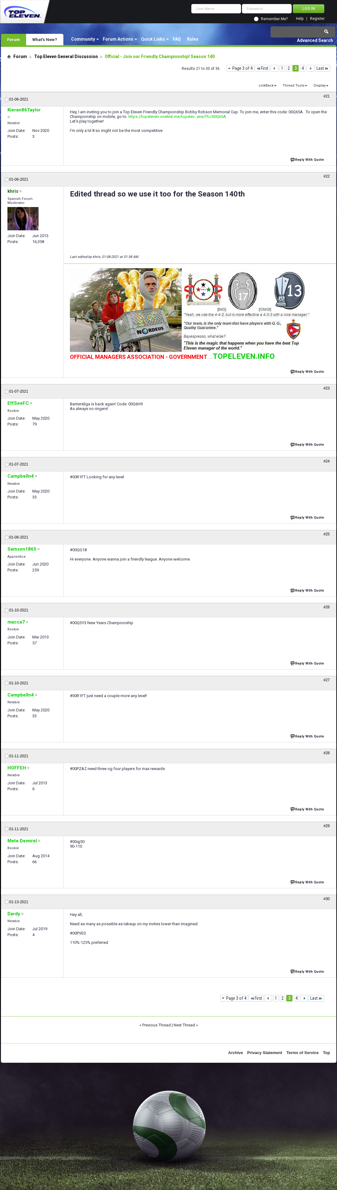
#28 (326, 753)
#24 (326, 461)
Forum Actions (118, 39)
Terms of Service (302, 1052)
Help (299, 18)
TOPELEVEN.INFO (244, 356)
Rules (192, 39)
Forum (13, 39)
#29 (326, 826)
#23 (326, 388)
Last (323, 68)
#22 (326, 176)
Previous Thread (156, 1025)
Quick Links (153, 39)
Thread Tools (293, 85)
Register (317, 18)
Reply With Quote (308, 159)
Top (326, 1052)
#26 (326, 607)
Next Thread (184, 1025)
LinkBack (266, 85)
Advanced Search (315, 40)
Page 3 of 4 (242, 68)
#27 (326, 680)
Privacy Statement (264, 1052)
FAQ (177, 39)
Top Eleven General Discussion (66, 56)
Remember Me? (274, 19)
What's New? (44, 39)
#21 (326, 96)
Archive (235, 1052)
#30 (326, 899)
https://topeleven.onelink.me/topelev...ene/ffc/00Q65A (177, 116)
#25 (326, 534)
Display (320, 85)
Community (83, 39)
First (262, 68)
